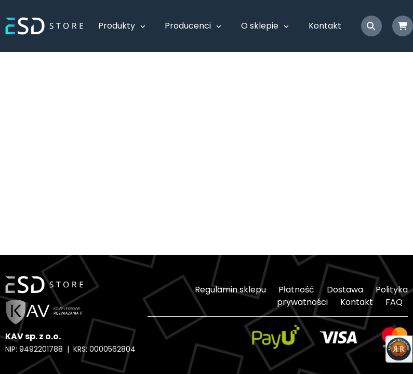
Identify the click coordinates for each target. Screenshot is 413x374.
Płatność (296, 290)
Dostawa (345, 290)
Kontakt (325, 26)
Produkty (116, 26)
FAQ (394, 302)
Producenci (188, 26)
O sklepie (259, 26)
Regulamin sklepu (230, 290)
